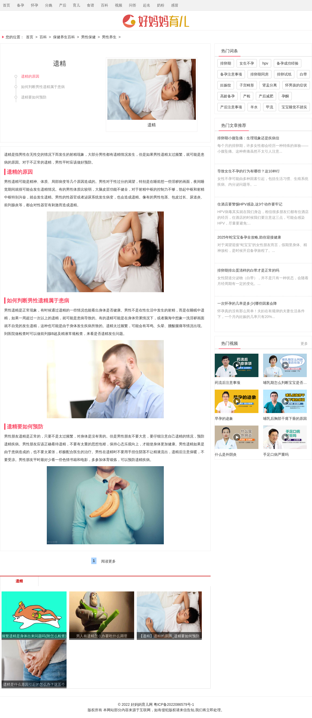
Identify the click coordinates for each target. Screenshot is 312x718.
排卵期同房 (259, 74)
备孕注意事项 (231, 74)
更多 (304, 343)
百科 (104, 5)
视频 (118, 5)
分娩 (48, 5)
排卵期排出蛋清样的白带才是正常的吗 (248, 270)
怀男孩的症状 (296, 85)
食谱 (90, 5)
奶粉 (160, 5)
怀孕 (34, 5)
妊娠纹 (225, 85)
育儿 (76, 5)
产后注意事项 (231, 107)
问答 (132, 5)
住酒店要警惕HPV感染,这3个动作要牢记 (249, 204)
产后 (62, 5)
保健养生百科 (64, 37)
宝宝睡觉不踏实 (294, 107)
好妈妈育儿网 (156, 21)
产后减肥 (266, 96)
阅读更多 (108, 561)
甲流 (269, 107)
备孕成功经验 (287, 63)
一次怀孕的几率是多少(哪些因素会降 (247, 303)
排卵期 (225, 63)
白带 (303, 74)
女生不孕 (246, 63)
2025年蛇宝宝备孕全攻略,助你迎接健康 (249, 237)
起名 (146, 5)
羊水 (254, 107)
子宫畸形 (246, 85)
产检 (246, 96)
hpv (265, 63)
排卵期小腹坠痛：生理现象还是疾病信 (248, 138)
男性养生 (109, 37)
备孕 (20, 5)
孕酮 (285, 96)
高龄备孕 (227, 96)
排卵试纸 (284, 74)
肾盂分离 (269, 85)
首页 (6, 5)
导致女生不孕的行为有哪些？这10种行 (248, 171)
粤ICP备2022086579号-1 (174, 704)
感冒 (174, 5)
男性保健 (88, 37)
